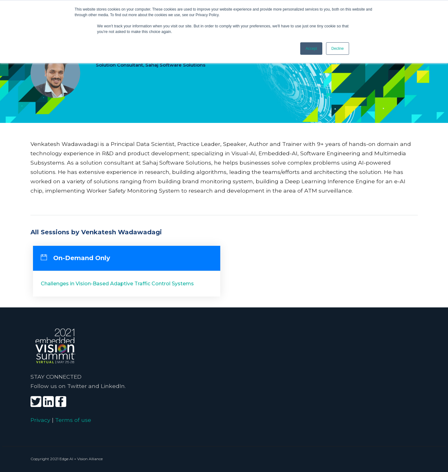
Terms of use (73, 420)
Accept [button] (311, 48)
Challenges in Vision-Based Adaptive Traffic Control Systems (117, 284)
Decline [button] (337, 48)
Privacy (40, 420)
